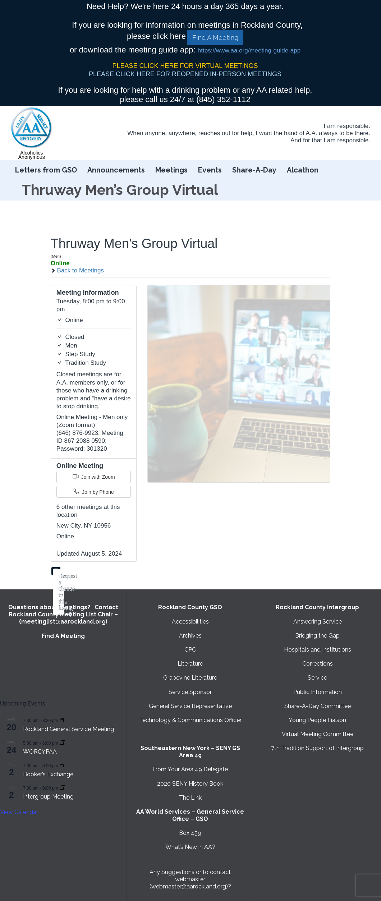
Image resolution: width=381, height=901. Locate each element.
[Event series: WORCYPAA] (62, 742)
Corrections (317, 663)
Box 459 (190, 832)
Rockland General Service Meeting (68, 729)
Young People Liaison (317, 720)
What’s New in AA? (190, 846)
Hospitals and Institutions (317, 649)
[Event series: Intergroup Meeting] (62, 787)
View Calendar (19, 812)
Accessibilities (190, 621)
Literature (190, 663)
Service (317, 677)
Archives (190, 635)
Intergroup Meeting (48, 796)
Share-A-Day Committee (317, 706)
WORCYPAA (40, 751)
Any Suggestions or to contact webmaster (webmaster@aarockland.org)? (190, 879)
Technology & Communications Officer (190, 720)
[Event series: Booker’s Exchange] (62, 765)
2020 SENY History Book (190, 783)
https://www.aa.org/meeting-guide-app (249, 50)
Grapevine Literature (190, 677)
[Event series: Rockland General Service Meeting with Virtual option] (62, 720)
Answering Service (317, 621)
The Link (190, 797)
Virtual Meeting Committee (317, 734)
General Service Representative (190, 706)
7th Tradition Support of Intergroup (317, 748)
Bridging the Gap (317, 635)
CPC (190, 649)
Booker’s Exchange (48, 774)
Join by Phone (93, 491)
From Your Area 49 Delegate (190, 769)
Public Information (317, 692)
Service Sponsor (190, 692)
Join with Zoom (94, 476)
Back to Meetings (77, 270)
